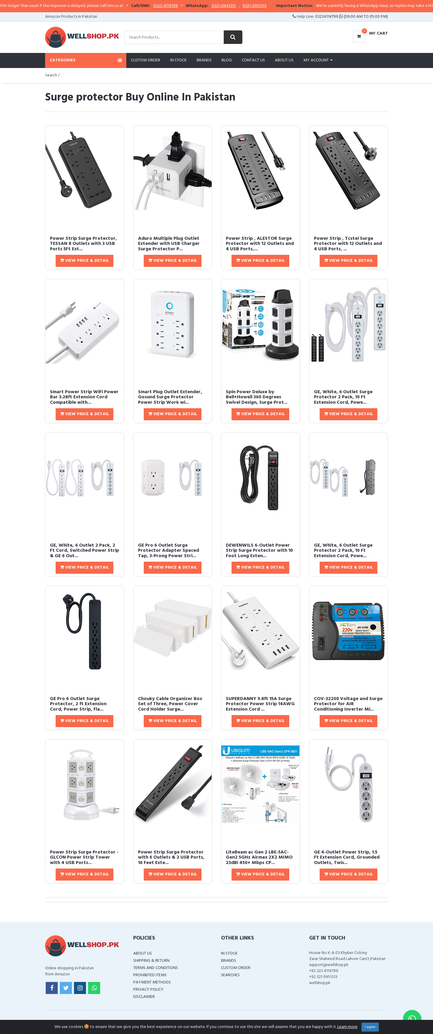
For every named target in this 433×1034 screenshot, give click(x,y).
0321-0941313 (236, 6)
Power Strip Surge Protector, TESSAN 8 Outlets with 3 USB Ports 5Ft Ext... (83, 244)
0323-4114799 (178, 6)
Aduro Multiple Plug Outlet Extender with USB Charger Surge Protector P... (169, 244)
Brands (204, 60)
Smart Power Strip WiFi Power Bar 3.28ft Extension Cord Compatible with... (84, 397)
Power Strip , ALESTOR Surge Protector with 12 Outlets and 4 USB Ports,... (260, 244)
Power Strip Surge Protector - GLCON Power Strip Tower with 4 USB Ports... (84, 857)
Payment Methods (152, 982)
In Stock (178, 60)
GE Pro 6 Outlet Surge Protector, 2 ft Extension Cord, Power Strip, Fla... (78, 704)
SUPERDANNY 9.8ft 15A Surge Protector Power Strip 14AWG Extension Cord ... (260, 704)
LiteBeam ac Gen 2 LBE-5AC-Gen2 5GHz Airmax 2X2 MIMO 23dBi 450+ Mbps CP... (259, 857)
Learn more (347, 1026)
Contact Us (253, 60)
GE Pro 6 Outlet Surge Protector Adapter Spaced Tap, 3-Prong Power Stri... (168, 551)
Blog (227, 60)
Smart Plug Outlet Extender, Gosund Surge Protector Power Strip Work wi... (170, 397)
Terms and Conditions (155, 968)
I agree (370, 1027)
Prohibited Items (150, 975)
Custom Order (145, 60)
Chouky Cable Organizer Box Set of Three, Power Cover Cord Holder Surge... (170, 704)
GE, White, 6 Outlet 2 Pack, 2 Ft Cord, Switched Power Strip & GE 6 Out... (84, 551)
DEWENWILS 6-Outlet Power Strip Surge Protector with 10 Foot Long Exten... (259, 551)
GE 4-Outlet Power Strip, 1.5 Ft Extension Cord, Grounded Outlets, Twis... (346, 857)
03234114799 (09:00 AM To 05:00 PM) (351, 16)
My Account (318, 60)
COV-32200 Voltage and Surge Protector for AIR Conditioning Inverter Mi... (348, 704)
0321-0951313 (267, 6)
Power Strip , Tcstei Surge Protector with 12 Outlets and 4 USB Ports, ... (348, 244)
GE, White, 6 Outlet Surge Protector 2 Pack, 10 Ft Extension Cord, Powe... (343, 397)
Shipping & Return (151, 960)
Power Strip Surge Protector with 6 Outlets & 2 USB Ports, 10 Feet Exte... (171, 857)
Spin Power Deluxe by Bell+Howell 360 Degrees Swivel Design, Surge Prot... (256, 397)
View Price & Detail (84, 260)
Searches (230, 975)
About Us (284, 60)
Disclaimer (144, 996)
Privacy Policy (148, 989)
